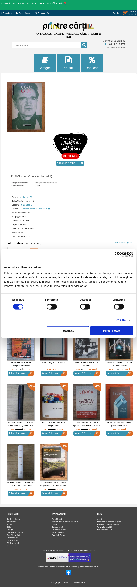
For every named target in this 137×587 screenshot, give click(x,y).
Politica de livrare (59, 530)
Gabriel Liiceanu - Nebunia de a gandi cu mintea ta (119, 424)
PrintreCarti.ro (80, 582)
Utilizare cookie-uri (104, 530)
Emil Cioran (25, 197)
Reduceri (92, 63)
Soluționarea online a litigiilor (109, 522)
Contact (55, 524)
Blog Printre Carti (13, 535)
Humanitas (26, 204)
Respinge (68, 330)
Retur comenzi (58, 532)
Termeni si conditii (104, 527)
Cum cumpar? (57, 527)
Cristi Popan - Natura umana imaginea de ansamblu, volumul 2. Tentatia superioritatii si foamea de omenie (54, 487)
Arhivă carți (11, 522)
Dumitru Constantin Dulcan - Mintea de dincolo (119, 364)
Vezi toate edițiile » (123, 242)
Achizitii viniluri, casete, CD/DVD (65, 522)
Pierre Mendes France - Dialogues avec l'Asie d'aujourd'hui (21, 365)
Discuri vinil (11, 546)
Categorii (45, 63)
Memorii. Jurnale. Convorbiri (35, 208)
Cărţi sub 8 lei (12, 540)
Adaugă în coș (20, 373)
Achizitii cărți (57, 519)
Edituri (9, 527)
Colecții (10, 530)
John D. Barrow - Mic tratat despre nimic (53, 424)
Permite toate (111, 330)
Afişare (121, 319)
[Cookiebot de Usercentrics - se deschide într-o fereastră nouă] (117, 254)
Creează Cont (23, 13)
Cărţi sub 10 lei (13, 543)
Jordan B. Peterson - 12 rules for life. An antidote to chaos (21, 484)
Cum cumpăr (42, 13)
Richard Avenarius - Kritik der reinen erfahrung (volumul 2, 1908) (20, 425)
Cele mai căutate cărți (15, 532)
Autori (9, 524)
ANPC (99, 519)
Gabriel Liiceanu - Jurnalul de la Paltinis (86, 364)
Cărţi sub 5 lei (12, 538)
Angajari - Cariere (59, 535)
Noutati (68, 63)
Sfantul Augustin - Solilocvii (53, 362)
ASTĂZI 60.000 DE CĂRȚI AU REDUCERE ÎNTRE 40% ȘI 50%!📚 (34, 3)
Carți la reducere (13, 519)
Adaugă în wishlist (70, 163)
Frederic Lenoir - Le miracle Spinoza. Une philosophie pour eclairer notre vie (86, 425)
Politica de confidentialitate (108, 524)
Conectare (6, 13)
